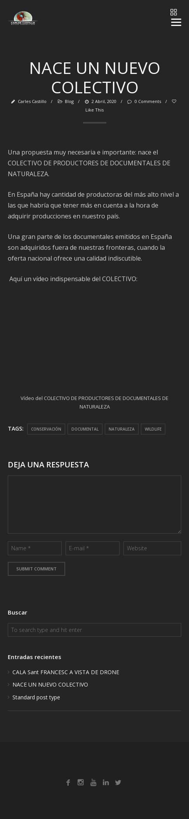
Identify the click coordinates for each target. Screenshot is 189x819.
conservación (46, 429)
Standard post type (36, 697)
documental (85, 429)
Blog (69, 101)
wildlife (153, 429)
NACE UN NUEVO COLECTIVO (50, 684)
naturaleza (122, 429)
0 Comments (144, 101)
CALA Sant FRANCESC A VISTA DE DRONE (65, 672)
